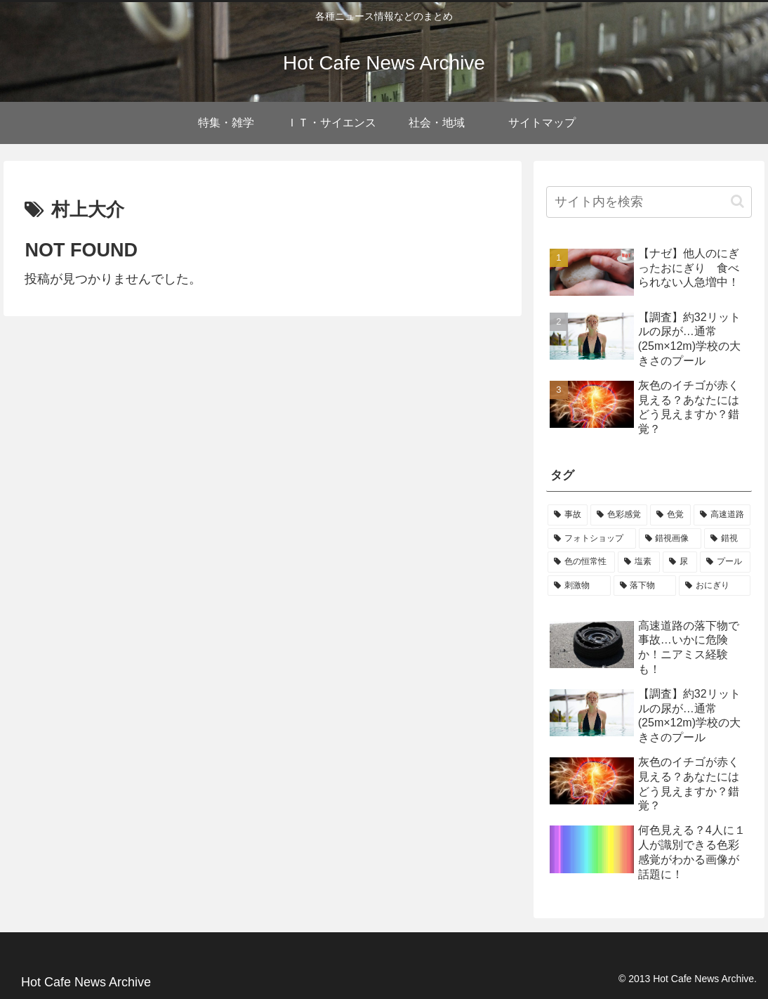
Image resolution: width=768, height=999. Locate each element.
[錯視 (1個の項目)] (727, 538)
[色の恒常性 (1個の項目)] (581, 562)
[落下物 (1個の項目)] (645, 585)
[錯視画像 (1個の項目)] (670, 538)
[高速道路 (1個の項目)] (722, 514)
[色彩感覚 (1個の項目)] (618, 514)
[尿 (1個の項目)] (679, 562)
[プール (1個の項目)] (725, 562)
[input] (649, 202)
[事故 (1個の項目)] (568, 514)
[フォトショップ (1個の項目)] (592, 538)
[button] (737, 201)
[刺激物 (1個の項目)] (579, 585)
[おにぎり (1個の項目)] (714, 585)
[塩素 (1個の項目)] (639, 562)
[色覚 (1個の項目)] (670, 514)
